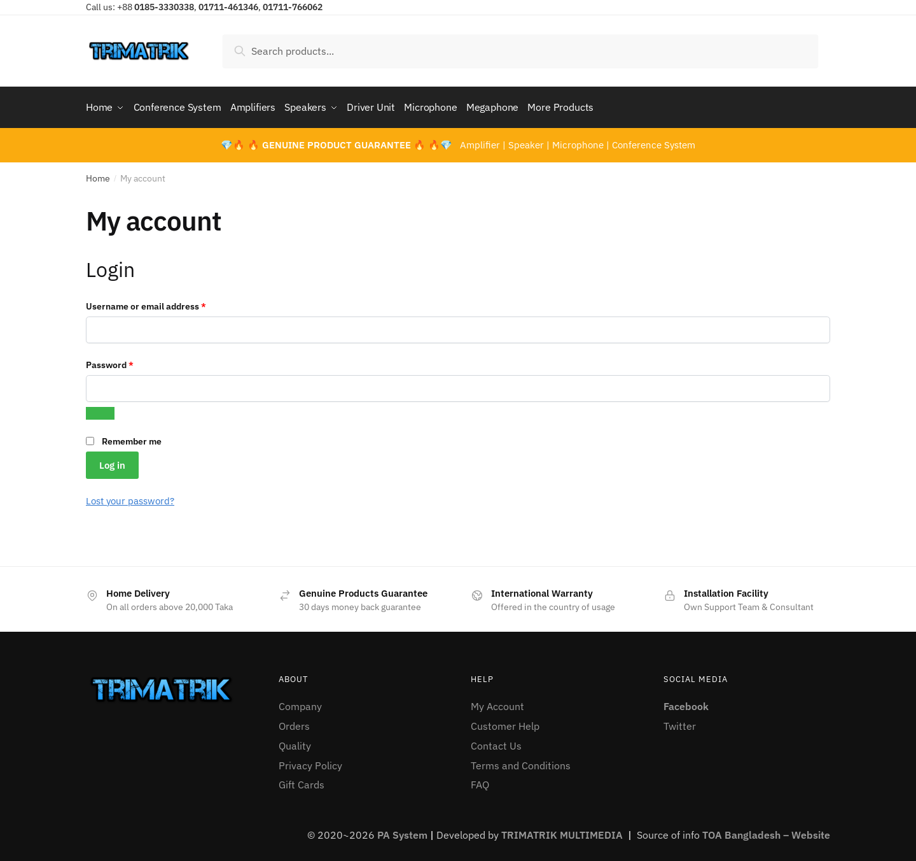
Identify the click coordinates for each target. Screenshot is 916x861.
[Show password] (100, 410)
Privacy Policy (310, 762)
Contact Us (496, 742)
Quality (295, 742)
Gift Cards (301, 781)
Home (98, 175)
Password (128, 361)
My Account (497, 703)
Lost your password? (130, 498)
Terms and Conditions (521, 762)
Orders (294, 722)
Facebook (686, 703)
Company (300, 703)
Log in (112, 461)
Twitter (679, 722)
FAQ (480, 781)
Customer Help (505, 722)
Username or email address (164, 302)
